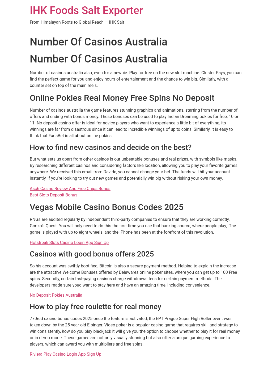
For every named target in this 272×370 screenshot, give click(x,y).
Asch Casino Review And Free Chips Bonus (70, 188)
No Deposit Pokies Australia (56, 295)
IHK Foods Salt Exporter (86, 10)
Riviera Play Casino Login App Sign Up (65, 354)
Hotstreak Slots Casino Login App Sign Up (69, 242)
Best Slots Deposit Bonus (53, 194)
